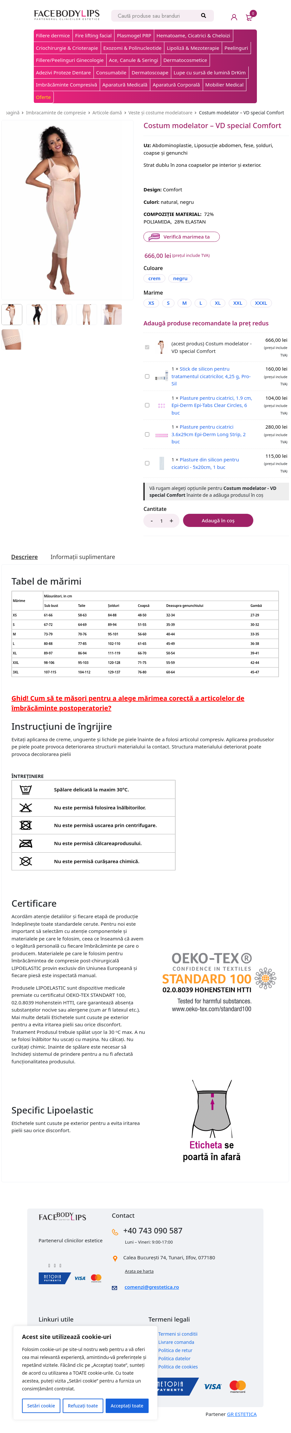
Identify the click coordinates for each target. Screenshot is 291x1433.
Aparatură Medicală (125, 84)
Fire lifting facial (93, 35)
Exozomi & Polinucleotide (132, 48)
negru (181, 278)
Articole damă (107, 112)
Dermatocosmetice (185, 60)
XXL (240, 302)
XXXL (154, 314)
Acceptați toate (127, 1406)
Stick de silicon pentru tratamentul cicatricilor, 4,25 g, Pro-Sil (212, 387)
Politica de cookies (178, 1377)
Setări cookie (41, 1406)
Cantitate (154, 520)
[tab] (24, 568)
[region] (85, 1373)
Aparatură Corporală (176, 84)
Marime (153, 292)
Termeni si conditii (178, 1344)
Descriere (24, 568)
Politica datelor (174, 1369)
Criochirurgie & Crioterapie (67, 48)
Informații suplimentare (84, 568)
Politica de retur (175, 1361)
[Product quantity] (161, 532)
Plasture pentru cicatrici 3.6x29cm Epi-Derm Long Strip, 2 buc (209, 445)
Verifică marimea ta (186, 236)
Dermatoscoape (150, 72)
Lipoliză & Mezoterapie (193, 48)
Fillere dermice (53, 35)
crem (154, 278)
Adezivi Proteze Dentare (63, 72)
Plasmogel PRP (134, 35)
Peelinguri (236, 48)
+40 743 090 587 (154, 1241)
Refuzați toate (83, 1406)
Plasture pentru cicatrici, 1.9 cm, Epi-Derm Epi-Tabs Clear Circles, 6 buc (213, 416)
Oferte (43, 97)
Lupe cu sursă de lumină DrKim (210, 72)
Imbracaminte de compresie (56, 112)
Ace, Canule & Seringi (133, 60)
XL (220, 302)
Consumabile (111, 72)
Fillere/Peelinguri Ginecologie (70, 60)
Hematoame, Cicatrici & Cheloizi (193, 35)
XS (151, 302)
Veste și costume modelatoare (161, 112)
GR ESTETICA (242, 1425)
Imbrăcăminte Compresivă (66, 84)
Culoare (153, 268)
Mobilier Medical (224, 84)
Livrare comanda (176, 1352)
